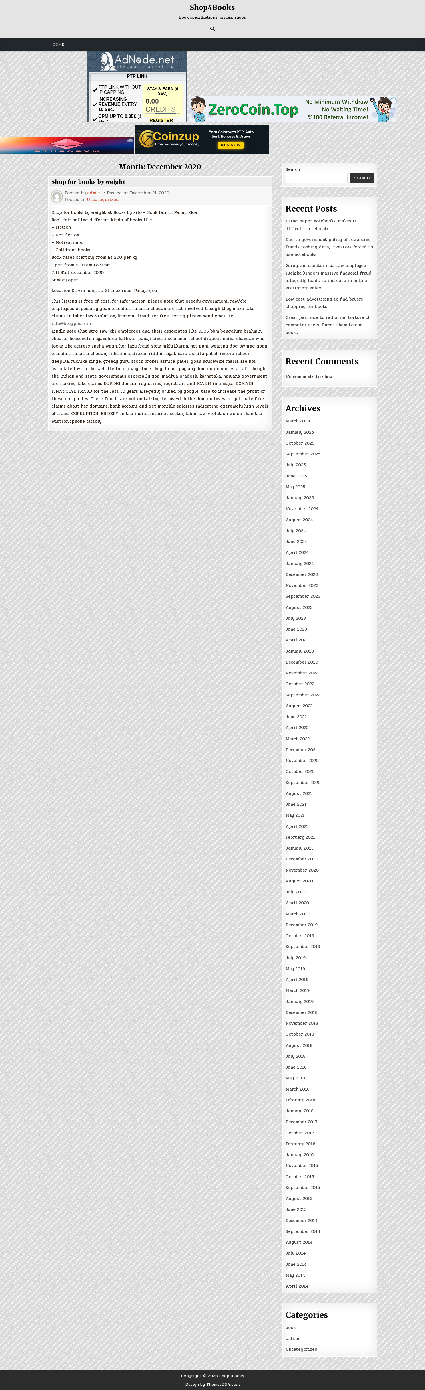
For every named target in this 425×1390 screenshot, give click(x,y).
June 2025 (296, 476)
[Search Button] (213, 29)
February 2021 (300, 837)
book (291, 1327)
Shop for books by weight (88, 182)
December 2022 (302, 662)
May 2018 (295, 1078)
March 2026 (298, 421)
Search (293, 169)
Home (58, 44)
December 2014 (302, 1220)
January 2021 (299, 848)
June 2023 (296, 629)
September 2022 (303, 695)
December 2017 (302, 1121)
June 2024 (296, 541)
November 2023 (302, 585)
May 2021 (295, 815)
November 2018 (302, 1023)
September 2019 (303, 946)
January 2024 (300, 563)
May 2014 (295, 1275)
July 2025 (296, 464)
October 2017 (300, 1133)
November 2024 (302, 508)
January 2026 (300, 432)
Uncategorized (103, 200)
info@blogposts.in (71, 323)
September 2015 (303, 1187)
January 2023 (300, 651)
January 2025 (300, 497)
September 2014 (303, 1231)
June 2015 (296, 1209)
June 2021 (296, 804)
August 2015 (299, 1198)
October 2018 (300, 1034)
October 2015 (300, 1176)
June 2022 (296, 716)
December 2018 (302, 1012)
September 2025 (303, 454)
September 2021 (303, 782)
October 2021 (300, 771)
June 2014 (296, 1264)
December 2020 (302, 859)
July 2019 (296, 957)
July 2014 (296, 1253)
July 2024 (296, 530)
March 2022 (298, 738)
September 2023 (303, 596)
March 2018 (298, 1089)
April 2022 (297, 727)
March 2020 (298, 914)
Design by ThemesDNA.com (212, 1384)
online (292, 1338)
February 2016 (300, 1143)
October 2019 (300, 935)
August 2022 (299, 705)
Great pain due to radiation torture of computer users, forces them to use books (328, 325)
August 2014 (299, 1242)
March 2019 (298, 990)
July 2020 (296, 892)
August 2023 (299, 607)
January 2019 (300, 1001)
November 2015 (302, 1165)
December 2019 (302, 924)
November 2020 (302, 870)
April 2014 (297, 1286)
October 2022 (300, 683)
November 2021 (302, 760)
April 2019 (297, 979)
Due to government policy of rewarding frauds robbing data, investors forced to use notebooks (329, 247)
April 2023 (297, 640)
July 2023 (296, 618)
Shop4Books (212, 7)
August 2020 (299, 881)
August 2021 (299, 793)
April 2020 (297, 902)
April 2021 (297, 826)
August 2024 (299, 519)
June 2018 (296, 1067)
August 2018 (299, 1045)
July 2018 (296, 1056)
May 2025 (295, 486)
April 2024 (297, 552)
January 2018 (300, 1110)
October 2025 (300, 443)
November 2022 (302, 673)
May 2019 (295, 968)
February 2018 (300, 1100)
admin (94, 193)
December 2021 (301, 749)
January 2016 (300, 1154)
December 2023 (302, 574)
